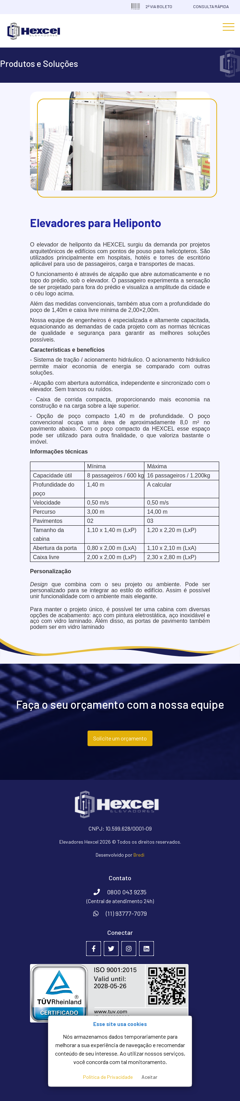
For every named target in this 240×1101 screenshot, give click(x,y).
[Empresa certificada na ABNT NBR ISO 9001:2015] (120, 993)
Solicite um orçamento (120, 738)
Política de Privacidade (108, 1077)
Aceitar (149, 1077)
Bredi (138, 855)
